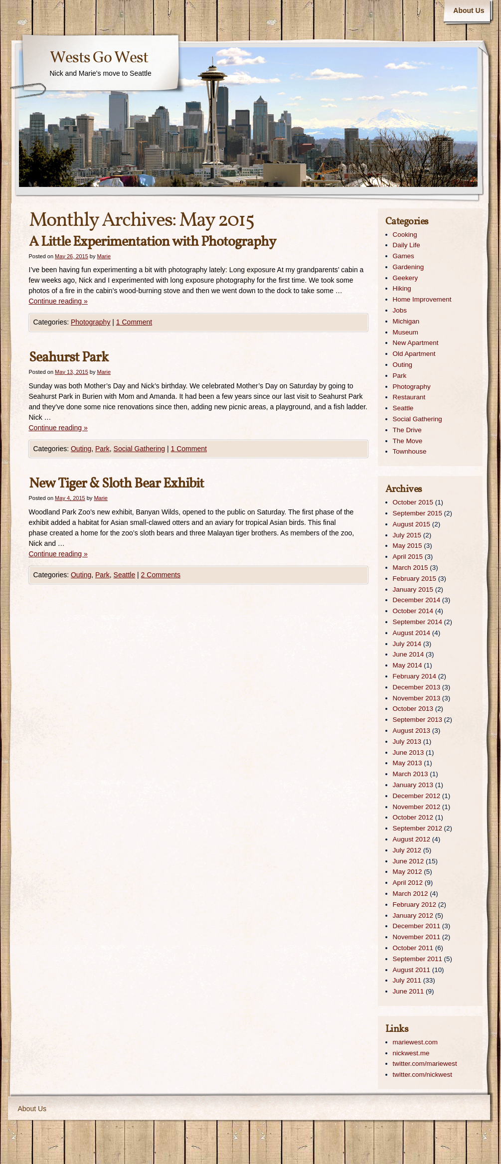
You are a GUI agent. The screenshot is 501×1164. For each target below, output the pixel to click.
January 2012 (413, 915)
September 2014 (417, 622)
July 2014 (407, 644)
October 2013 (413, 708)
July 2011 (407, 980)
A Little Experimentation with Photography (152, 242)
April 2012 (408, 882)
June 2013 (408, 752)
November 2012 (417, 807)
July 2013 (407, 741)
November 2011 (417, 937)
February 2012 (414, 904)
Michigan (406, 321)
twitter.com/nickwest (422, 1074)
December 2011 (417, 926)
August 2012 (411, 839)
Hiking (402, 288)
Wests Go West (99, 58)
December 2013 (417, 687)
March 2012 (410, 893)
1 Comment (134, 322)
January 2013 (413, 785)
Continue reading (58, 301)
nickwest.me (411, 1053)
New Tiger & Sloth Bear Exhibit (116, 484)
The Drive (407, 430)
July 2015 (407, 535)
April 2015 (408, 556)
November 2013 (417, 698)
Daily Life (406, 245)
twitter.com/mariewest (425, 1063)
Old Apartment (414, 353)
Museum (406, 332)
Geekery (405, 278)
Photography (90, 322)
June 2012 (408, 861)
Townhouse (410, 451)
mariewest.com (415, 1042)
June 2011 (408, 991)
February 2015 (414, 578)
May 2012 (407, 871)
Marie (104, 256)
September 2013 (417, 719)
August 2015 (411, 524)
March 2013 (410, 774)
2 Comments (160, 575)
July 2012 (407, 850)
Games (403, 256)
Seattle (125, 575)
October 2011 (413, 948)
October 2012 (413, 817)
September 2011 (417, 959)
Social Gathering (140, 449)
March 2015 (410, 567)
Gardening (408, 267)
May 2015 (407, 545)
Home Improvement (422, 299)
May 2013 (407, 763)
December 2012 (417, 796)
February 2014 (414, 676)
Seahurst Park (68, 357)
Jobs (400, 310)
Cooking (405, 234)
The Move (408, 441)
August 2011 (411, 970)
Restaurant (409, 397)
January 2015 (413, 589)
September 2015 (417, 513)
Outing (81, 449)
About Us (468, 10)
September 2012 (417, 828)
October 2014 (413, 611)
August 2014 (411, 633)
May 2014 (407, 665)
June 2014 (408, 654)
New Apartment (416, 342)
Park (102, 449)
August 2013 (411, 730)
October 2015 (413, 502)
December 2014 (417, 600)
